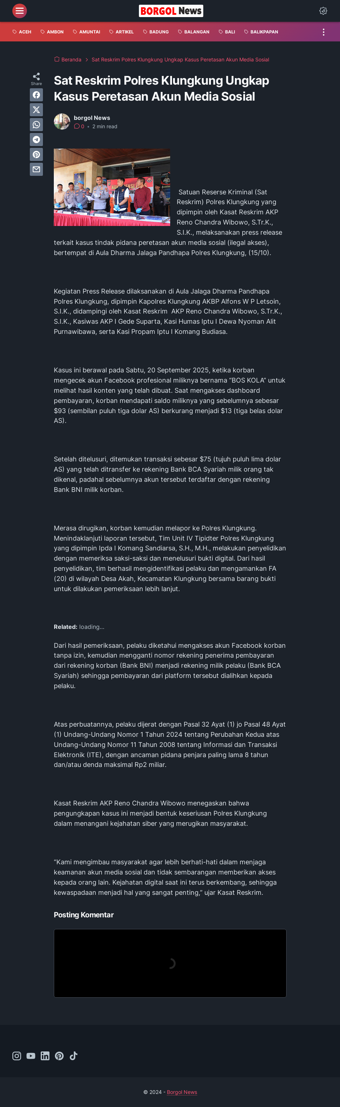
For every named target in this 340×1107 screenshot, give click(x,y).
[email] (36, 169)
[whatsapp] (36, 124)
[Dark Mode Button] (323, 11)
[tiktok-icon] (73, 1056)
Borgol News (182, 1092)
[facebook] (36, 94)
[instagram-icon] (16, 1056)
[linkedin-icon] (45, 1056)
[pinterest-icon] (59, 1056)
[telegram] (36, 139)
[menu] (19, 11)
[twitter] (36, 109)
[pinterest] (36, 154)
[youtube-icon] (31, 1056)
